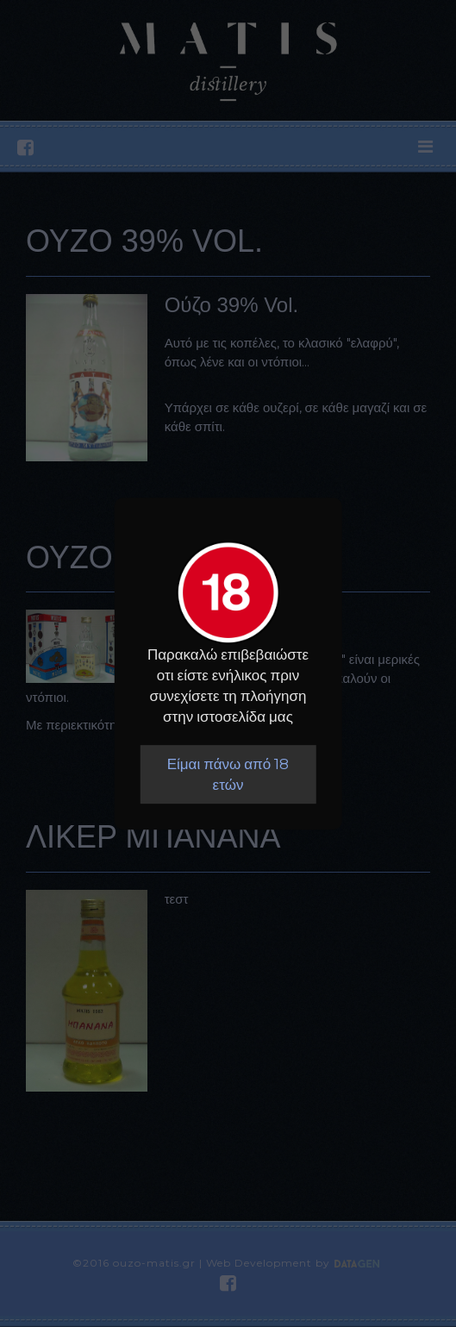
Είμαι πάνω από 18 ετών (228, 774)
